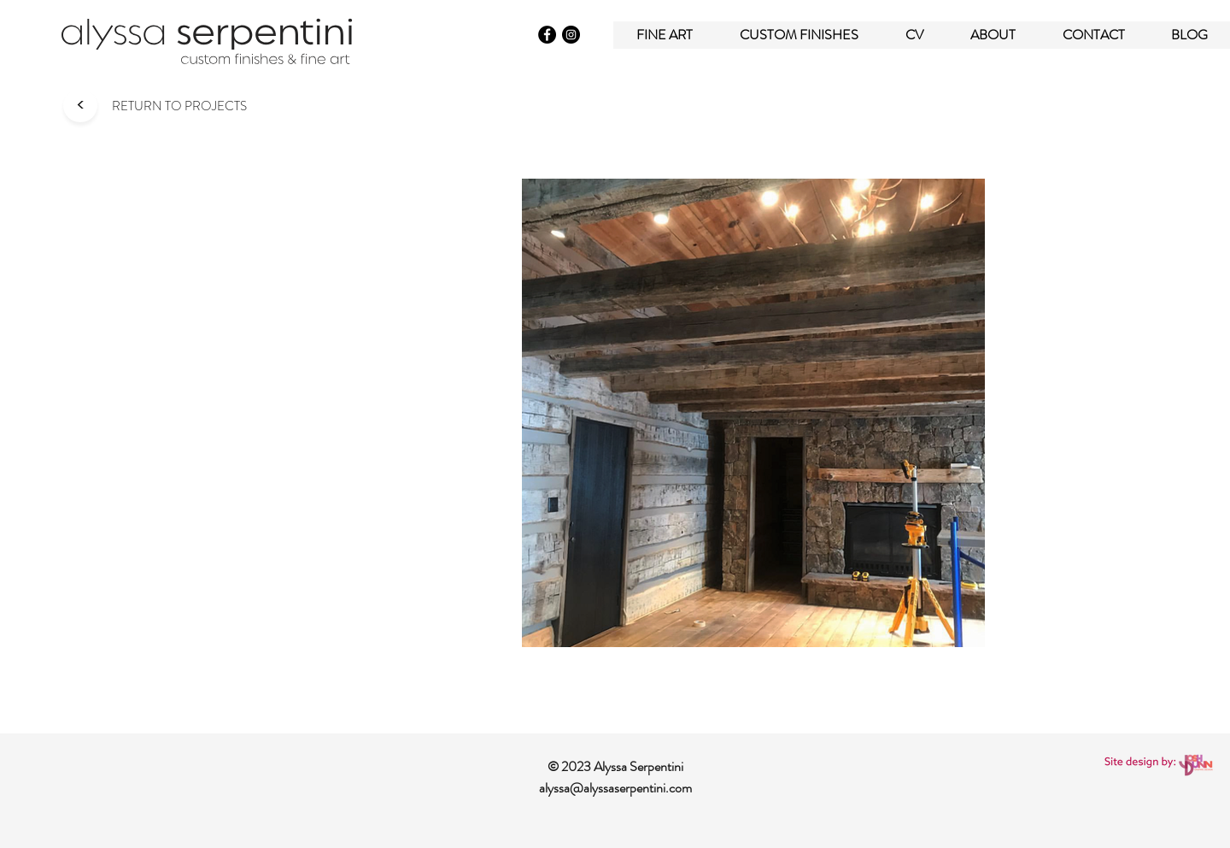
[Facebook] (547, 35)
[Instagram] (571, 35)
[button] (799, 34)
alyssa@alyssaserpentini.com (615, 788)
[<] (80, 105)
